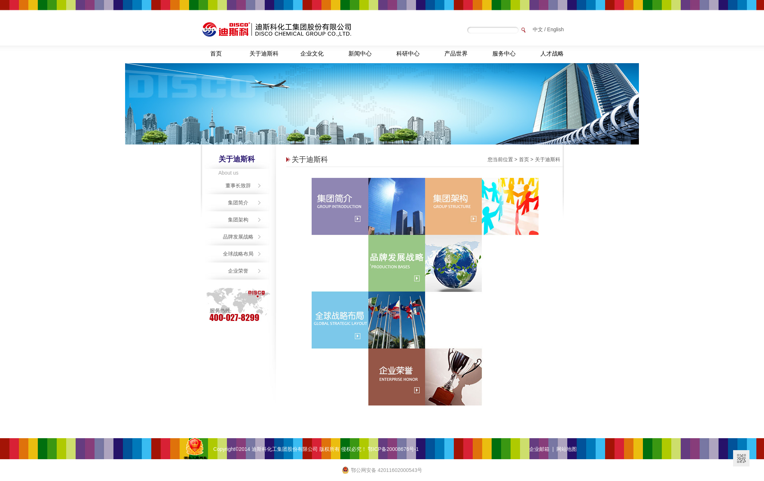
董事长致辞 (238, 185)
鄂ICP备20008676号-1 (393, 449)
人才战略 (552, 53)
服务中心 (504, 53)
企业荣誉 (238, 271)
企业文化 (312, 53)
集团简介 (238, 202)
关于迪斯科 (264, 53)
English (555, 29)
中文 (538, 29)
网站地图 (566, 449)
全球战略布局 (238, 254)
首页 (216, 53)
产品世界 (456, 53)
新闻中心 (360, 53)
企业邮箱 (539, 449)
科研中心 (408, 53)
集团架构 (238, 220)
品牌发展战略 (238, 237)
